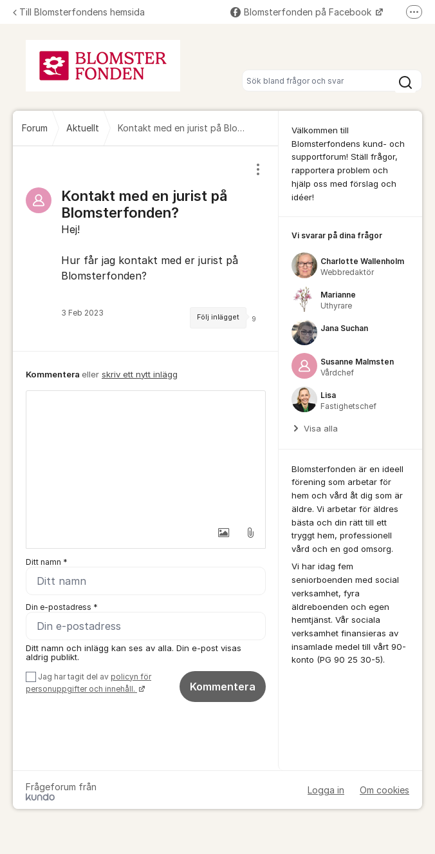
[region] (146, 248)
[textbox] (145, 455)
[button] (223, 533)
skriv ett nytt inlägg (140, 374)
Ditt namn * (47, 562)
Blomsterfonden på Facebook (302, 11)
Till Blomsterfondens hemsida (79, 11)
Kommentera (222, 686)
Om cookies (384, 789)
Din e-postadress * (62, 607)
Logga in (326, 789)
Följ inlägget (218, 317)
